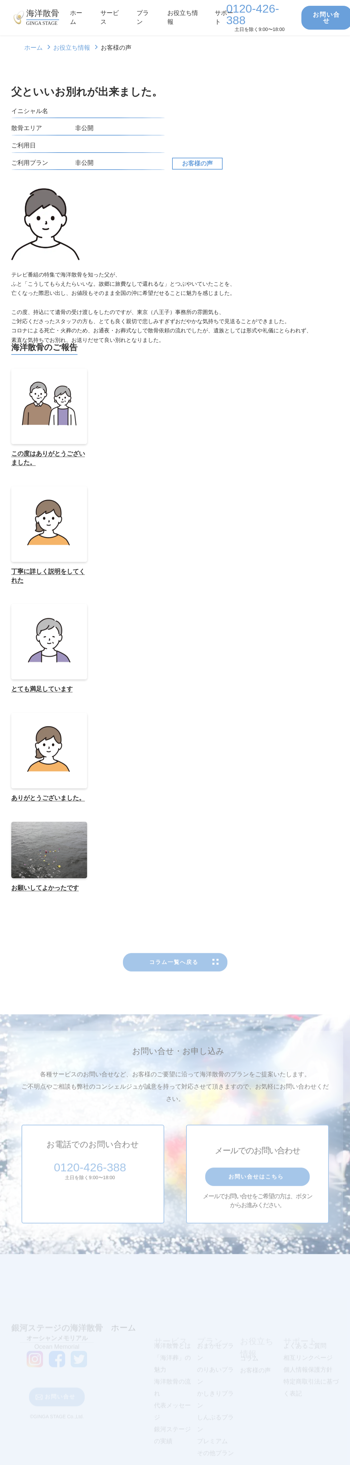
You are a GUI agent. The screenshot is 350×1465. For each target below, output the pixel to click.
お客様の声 (197, 163)
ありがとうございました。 (48, 799)
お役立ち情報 (71, 47)
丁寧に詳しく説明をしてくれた (48, 577)
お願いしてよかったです (45, 889)
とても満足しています (42, 690)
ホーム (33, 47)
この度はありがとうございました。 (48, 459)
